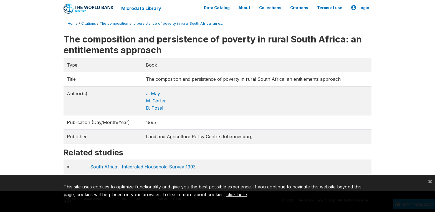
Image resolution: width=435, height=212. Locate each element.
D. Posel (154, 108)
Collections (270, 8)
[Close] (430, 181)
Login (360, 8)
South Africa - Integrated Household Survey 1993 (143, 167)
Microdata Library (141, 8)
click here (236, 194)
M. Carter (156, 101)
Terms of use (329, 8)
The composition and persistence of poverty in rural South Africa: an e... (161, 23)
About (244, 8)
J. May (153, 93)
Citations (299, 8)
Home (73, 23)
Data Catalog (217, 8)
